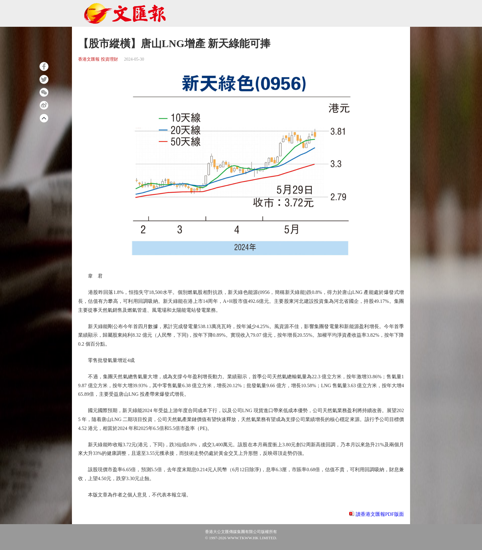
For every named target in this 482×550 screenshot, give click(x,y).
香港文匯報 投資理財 (98, 59)
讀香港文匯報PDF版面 (380, 514)
